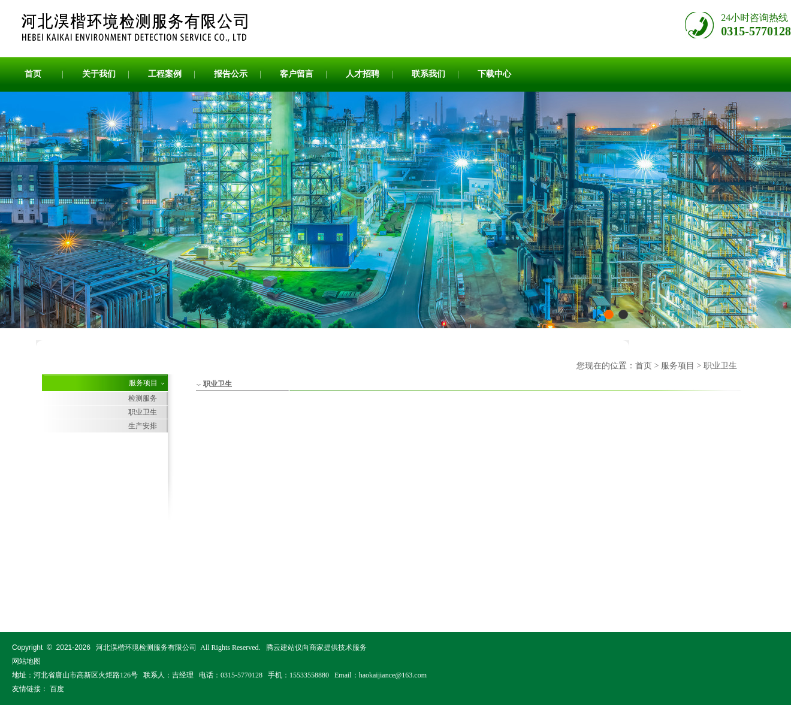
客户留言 (296, 73)
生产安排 (142, 426)
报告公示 (230, 73)
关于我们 (99, 73)
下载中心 (494, 73)
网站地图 (26, 661)
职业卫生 (142, 412)
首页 (33, 73)
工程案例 (165, 73)
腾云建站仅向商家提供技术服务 (316, 647)
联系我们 (428, 73)
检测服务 (142, 398)
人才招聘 (362, 73)
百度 (57, 689)
